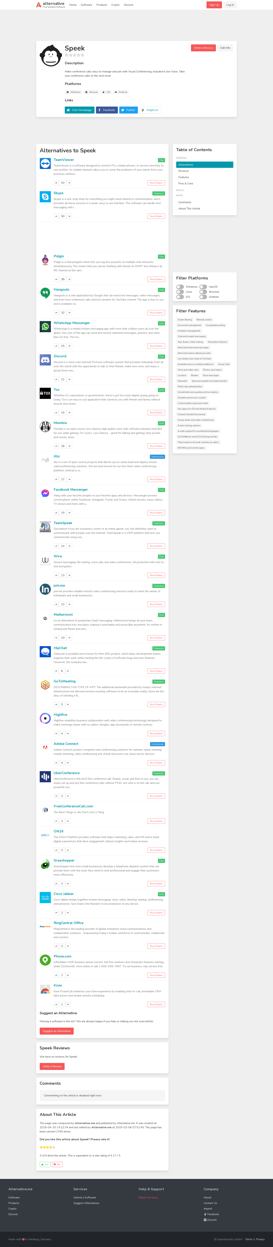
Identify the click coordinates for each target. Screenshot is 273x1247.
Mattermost (63, 614)
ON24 (58, 831)
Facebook (109, 110)
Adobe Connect (66, 743)
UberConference (67, 773)
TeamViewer (64, 159)
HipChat (60, 648)
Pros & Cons (185, 183)
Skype (58, 193)
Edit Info (225, 48)
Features (183, 177)
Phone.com (62, 956)
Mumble (60, 422)
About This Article (189, 209)
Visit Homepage (82, 110)
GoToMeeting (65, 681)
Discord (128, 5)
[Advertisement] (136, 27)
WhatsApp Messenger (72, 323)
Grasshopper (64, 860)
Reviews (183, 171)
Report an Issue (148, 1197)
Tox (57, 389)
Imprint (208, 1209)
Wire (58, 556)
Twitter (130, 110)
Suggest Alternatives (86, 1203)
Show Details (156, 182)
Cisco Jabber (64, 893)
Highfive (60, 714)
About (207, 1197)
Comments (184, 202)
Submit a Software (84, 1197)
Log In (230, 5)
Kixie (58, 985)
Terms (249, 1239)
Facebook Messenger (71, 489)
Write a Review (203, 48)
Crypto (115, 5)
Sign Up (214, 5)
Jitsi (57, 456)
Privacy (260, 1239)
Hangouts (61, 289)
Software (86, 5)
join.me (59, 585)
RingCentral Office (68, 923)
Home (73, 5)
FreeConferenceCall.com (73, 806)
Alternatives (185, 165)
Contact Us (210, 1203)
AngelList (152, 110)
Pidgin (59, 256)
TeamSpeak (63, 523)
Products (101, 5)
